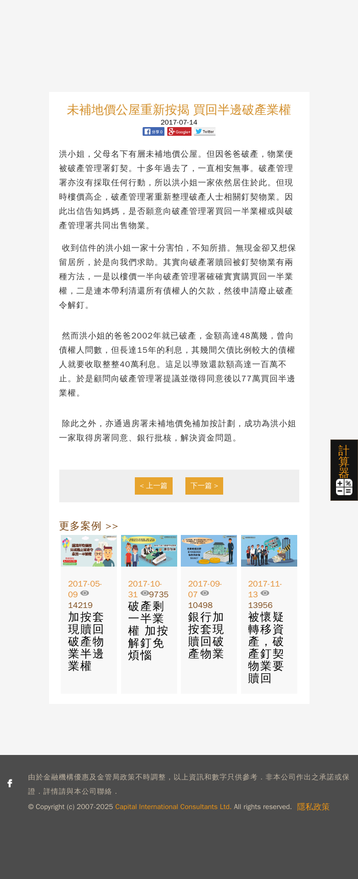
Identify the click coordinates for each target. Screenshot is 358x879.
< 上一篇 (154, 485)
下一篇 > (204, 485)
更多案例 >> (89, 526)
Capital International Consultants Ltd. (173, 806)
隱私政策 (313, 807)
